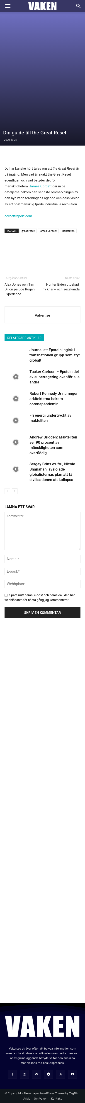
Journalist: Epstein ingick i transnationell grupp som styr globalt (54, 355)
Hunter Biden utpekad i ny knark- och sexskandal (61, 286)
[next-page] (14, 491)
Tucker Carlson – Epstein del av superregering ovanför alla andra (54, 376)
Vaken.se (42, 315)
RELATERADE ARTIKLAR (24, 338)
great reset (28, 230)
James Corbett (40, 186)
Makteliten (68, 230)
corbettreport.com (18, 216)
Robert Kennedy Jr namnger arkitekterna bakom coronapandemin (53, 398)
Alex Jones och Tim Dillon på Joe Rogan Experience (20, 289)
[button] (7, 6)
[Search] (78, 6)
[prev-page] (7, 491)
